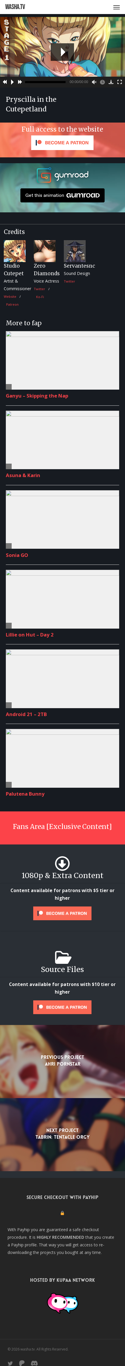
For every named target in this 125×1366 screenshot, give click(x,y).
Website (10, 296)
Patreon (12, 304)
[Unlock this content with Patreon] (62, 913)
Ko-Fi (40, 297)
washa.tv (15, 7)
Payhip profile (24, 1245)
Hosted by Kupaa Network (62, 1280)
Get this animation (62, 195)
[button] (116, 7)
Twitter (39, 289)
